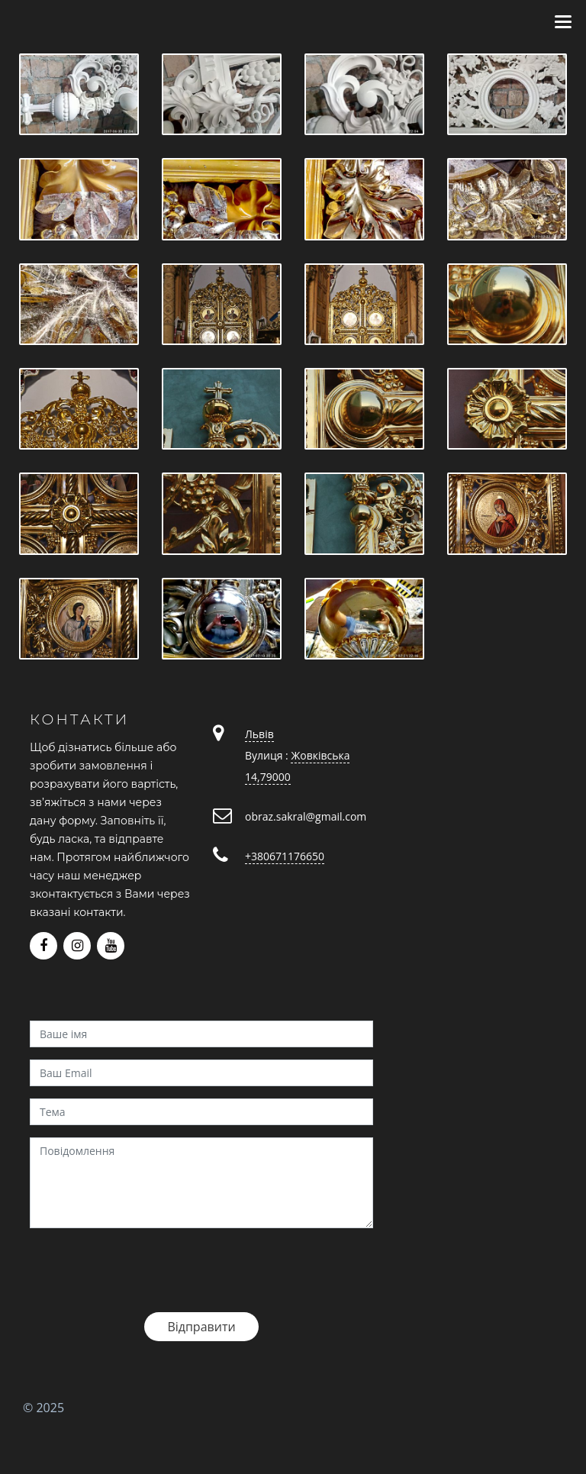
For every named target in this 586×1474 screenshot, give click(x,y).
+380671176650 (284, 856)
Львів (259, 734)
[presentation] (146, 1270)
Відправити (201, 1326)
